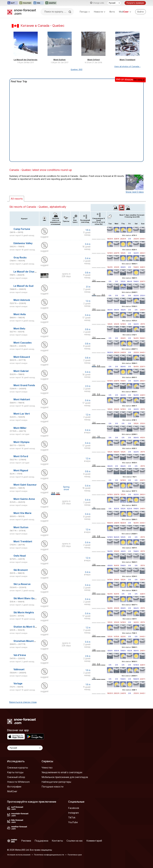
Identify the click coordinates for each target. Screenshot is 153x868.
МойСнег (12, 791)
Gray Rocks (20, 257)
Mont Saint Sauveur (25, 484)
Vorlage (18, 683)
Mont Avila (20, 314)
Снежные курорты (17, 767)
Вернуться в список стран (23, 702)
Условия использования (18, 854)
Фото (112, 11)
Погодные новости (52, 786)
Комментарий (94, 840)
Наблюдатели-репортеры (56, 781)
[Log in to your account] (140, 11)
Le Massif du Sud (23, 286)
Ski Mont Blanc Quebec (27, 598)
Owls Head (20, 555)
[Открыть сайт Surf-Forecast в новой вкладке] (12, 3)
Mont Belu (19, 328)
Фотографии (14, 786)
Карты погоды (15, 772)
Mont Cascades (23, 342)
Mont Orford (93, 59)
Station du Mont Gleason (28, 626)
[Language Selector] (25, 747)
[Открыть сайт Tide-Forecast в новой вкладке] (38, 3)
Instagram (73, 812)
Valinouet (19, 669)
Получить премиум (135, 3)
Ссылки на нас (74, 840)
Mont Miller (20, 428)
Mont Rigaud (21, 470)
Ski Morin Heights (24, 612)
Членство (47, 767)
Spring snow (66, 488)
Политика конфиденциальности (49, 854)
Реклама (26, 840)
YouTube (73, 822)
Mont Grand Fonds (24, 385)
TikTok (71, 817)
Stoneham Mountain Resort (30, 641)
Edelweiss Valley (23, 243)
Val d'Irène (20, 655)
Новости (99, 11)
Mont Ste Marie (22, 513)
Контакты (57, 840)
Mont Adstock (22, 300)
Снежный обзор (16, 777)
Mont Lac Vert (22, 413)
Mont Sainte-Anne (24, 499)
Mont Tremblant (127, 59)
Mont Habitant (22, 399)
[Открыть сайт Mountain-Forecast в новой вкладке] (25, 3)
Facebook (73, 807)
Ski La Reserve (22, 584)
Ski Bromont (21, 570)
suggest (44, 236)
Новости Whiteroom (18, 781)
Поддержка (41, 840)
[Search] (70, 11)
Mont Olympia (21, 442)
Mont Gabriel (21, 371)
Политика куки (75, 854)
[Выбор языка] (114, 3)
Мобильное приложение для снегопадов (65, 777)
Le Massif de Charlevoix (25, 59)
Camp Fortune (22, 229)
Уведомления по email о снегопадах (62, 772)
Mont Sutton (59, 59)
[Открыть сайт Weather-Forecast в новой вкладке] (51, 3)
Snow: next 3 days (135, 192)
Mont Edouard (22, 357)
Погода (85, 11)
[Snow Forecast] (21, 12)
